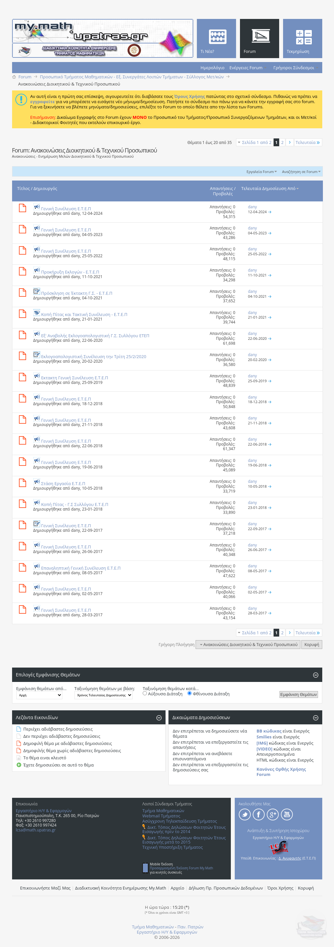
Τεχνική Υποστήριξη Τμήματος (172, 847)
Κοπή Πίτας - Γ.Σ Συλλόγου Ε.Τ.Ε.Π (74, 504)
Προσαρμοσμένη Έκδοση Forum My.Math (181, 868)
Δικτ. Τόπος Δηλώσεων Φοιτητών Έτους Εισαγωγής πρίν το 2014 (184, 829)
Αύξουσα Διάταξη (163, 693)
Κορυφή (311, 644)
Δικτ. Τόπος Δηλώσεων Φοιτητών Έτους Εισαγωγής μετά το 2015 (184, 840)
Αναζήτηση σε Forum (300, 171)
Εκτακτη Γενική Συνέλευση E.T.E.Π (74, 378)
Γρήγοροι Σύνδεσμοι (294, 68)
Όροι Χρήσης (280, 888)
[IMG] (262, 743)
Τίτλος (23, 188)
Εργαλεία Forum (260, 171)
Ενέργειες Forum (246, 68)
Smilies (264, 737)
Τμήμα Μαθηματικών (163, 810)
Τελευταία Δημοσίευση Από (270, 188)
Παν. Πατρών (190, 927)
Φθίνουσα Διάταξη (208, 693)
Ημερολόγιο (212, 68)
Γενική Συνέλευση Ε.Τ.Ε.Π (66, 209)
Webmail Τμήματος (161, 816)
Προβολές (223, 194)
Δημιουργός (45, 188)
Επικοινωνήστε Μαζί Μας (45, 888)
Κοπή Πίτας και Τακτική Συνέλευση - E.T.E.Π (84, 314)
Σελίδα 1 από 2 (257, 142)
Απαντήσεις (221, 188)
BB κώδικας (269, 731)
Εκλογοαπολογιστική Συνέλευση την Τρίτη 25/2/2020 (93, 356)
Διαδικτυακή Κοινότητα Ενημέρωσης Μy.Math (120, 888)
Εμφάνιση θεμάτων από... (41, 688)
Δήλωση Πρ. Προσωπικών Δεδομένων (226, 888)
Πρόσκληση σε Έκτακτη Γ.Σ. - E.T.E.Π (76, 293)
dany (75, 213)
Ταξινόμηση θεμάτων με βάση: (104, 688)
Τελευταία (308, 142)
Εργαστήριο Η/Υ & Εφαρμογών (44, 810)
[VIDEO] (265, 749)
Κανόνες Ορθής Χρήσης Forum (281, 771)
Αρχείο (177, 888)
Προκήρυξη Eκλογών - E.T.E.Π (70, 272)
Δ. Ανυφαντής (289, 858)
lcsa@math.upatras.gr (36, 830)
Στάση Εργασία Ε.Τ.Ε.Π (63, 483)
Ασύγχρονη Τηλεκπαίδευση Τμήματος (179, 821)
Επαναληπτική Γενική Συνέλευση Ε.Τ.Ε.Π (81, 568)
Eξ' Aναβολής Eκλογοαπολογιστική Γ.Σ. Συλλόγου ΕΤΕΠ (95, 336)
